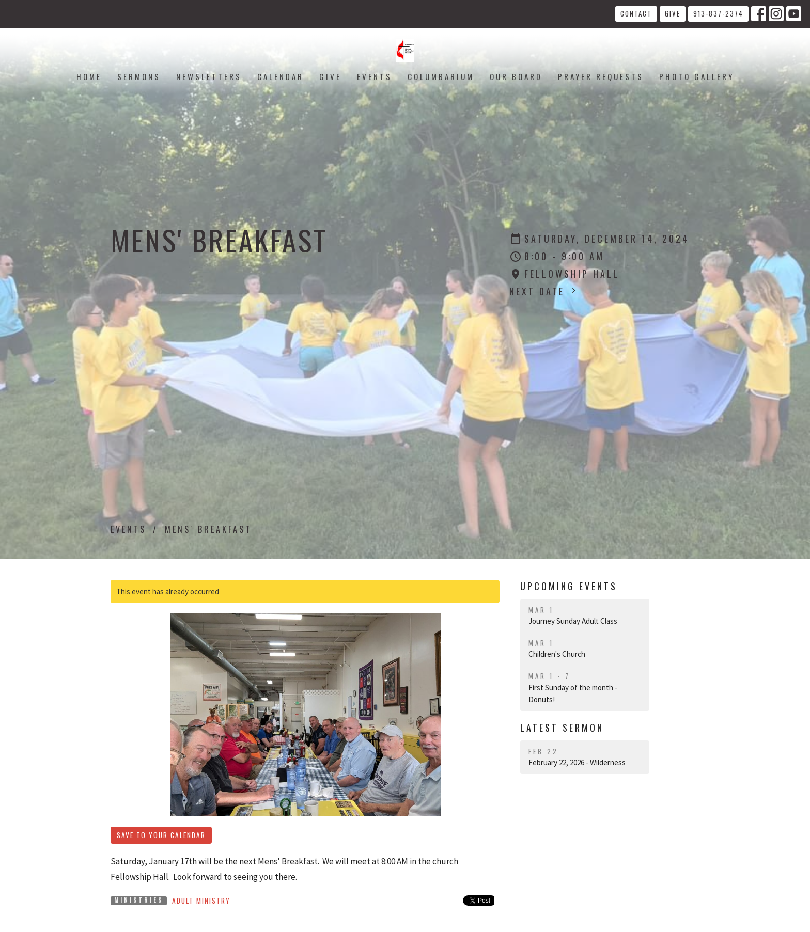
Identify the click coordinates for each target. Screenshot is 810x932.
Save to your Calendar (161, 835)
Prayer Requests (601, 76)
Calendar (280, 76)
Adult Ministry (201, 900)
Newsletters (209, 76)
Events (374, 76)
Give (672, 13)
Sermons (139, 76)
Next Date (544, 291)
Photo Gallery (696, 76)
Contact (636, 13)
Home (89, 76)
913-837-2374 (718, 13)
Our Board (516, 76)
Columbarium (441, 76)
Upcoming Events (568, 586)
